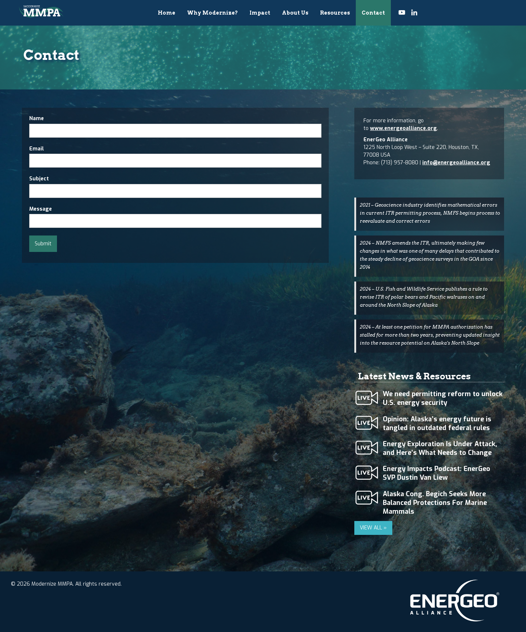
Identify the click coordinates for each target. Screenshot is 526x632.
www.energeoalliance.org (403, 128)
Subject (39, 178)
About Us (295, 13)
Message (40, 209)
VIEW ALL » (373, 527)
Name (36, 118)
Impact (259, 13)
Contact (373, 13)
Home (166, 13)
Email (36, 148)
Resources (335, 13)
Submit (43, 243)
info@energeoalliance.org (456, 162)
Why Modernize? (212, 13)
